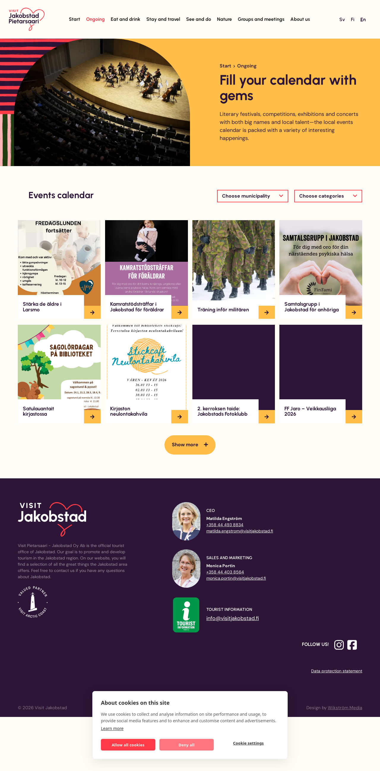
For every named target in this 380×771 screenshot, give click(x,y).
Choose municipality (246, 196)
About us (300, 19)
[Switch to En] (363, 19)
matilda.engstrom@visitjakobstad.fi (239, 531)
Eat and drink (125, 19)
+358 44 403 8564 (225, 572)
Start (74, 19)
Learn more (112, 727)
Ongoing (95, 19)
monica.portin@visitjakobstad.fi (236, 578)
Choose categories (321, 196)
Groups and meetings (261, 19)
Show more (185, 445)
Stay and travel (163, 19)
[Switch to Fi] (352, 19)
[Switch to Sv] (342, 19)
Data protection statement (336, 671)
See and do (198, 19)
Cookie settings (250, 744)
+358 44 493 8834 (224, 524)
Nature (224, 19)
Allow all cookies (129, 743)
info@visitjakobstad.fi (232, 618)
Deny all (190, 743)
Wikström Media (345, 708)
